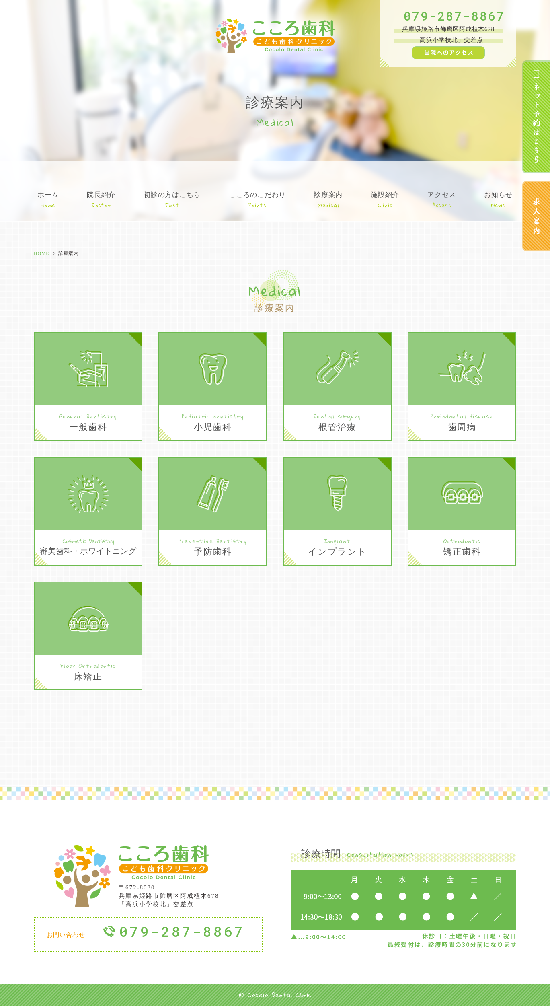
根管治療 (337, 421)
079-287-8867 (454, 16)
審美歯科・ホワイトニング (88, 546)
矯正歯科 (462, 546)
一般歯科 (88, 421)
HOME (41, 253)
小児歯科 (212, 421)
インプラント (337, 546)
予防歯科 (212, 546)
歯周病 (462, 421)
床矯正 (88, 671)
